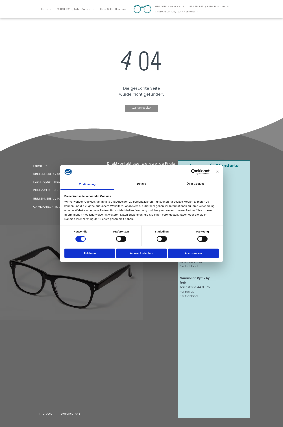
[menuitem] (46, 9)
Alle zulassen (193, 253)
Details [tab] (141, 183)
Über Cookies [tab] (195, 183)
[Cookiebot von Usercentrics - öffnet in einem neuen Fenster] (194, 172)
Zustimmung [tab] (87, 184)
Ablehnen (89, 253)
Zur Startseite (141, 108)
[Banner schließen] (217, 172)
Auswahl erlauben (141, 253)
